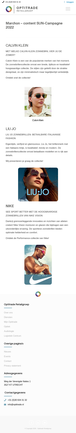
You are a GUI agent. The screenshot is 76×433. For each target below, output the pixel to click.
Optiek (7, 326)
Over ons (8, 312)
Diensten (8, 317)
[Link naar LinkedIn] (38, 422)
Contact (7, 361)
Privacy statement (12, 366)
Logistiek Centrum (12, 336)
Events (7, 356)
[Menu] (66, 9)
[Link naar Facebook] (31, 422)
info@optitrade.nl (16, 405)
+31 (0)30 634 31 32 (17, 400)
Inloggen (70, 2)
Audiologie (9, 331)
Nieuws (7, 352)
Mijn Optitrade (10, 322)
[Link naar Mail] (44, 422)
